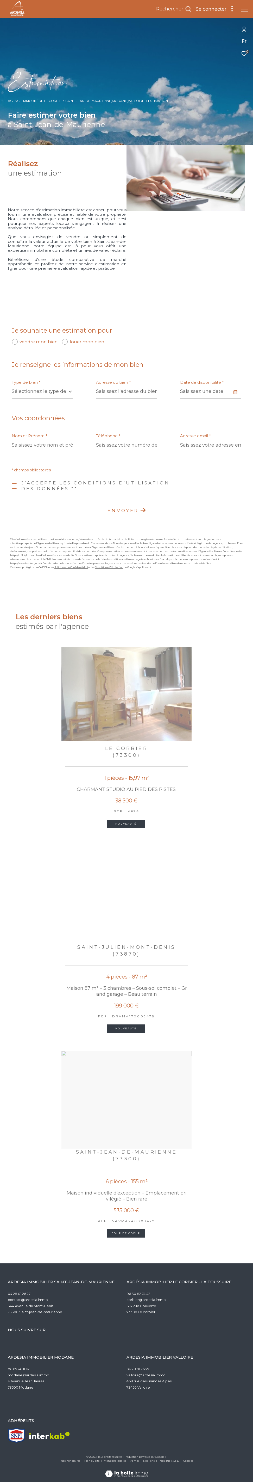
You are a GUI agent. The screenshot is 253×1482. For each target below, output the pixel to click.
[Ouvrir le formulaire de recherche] (173, 9)
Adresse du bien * (113, 382)
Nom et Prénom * (29, 435)
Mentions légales (115, 1460)
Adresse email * (195, 435)
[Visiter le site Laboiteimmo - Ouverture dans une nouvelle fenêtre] (126, 1470)
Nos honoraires (71, 1460)
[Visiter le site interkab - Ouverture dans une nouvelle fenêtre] (49, 1435)
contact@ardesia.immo (28, 1300)
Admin (135, 1460)
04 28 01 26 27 (19, 1294)
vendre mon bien (39, 341)
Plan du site (92, 1460)
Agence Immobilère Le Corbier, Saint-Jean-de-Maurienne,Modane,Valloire (76, 101)
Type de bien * (26, 382)
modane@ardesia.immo (28, 1375)
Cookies (188, 1460)
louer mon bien (87, 341)
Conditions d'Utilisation (109, 567)
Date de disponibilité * (202, 382)
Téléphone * (108, 435)
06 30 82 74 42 (138, 1294)
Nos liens (149, 1460)
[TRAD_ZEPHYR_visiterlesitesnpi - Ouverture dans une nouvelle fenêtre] (16, 1435)
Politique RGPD (169, 1460)
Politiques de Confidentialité (71, 567)
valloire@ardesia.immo (146, 1375)
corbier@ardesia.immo (146, 1300)
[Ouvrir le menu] (244, 9)
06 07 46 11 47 (18, 1369)
